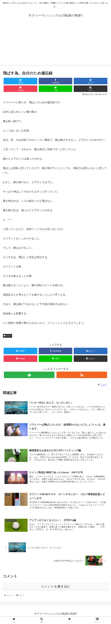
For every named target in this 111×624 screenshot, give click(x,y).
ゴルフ (7, 336)
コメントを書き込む (55, 587)
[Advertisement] (55, 44)
